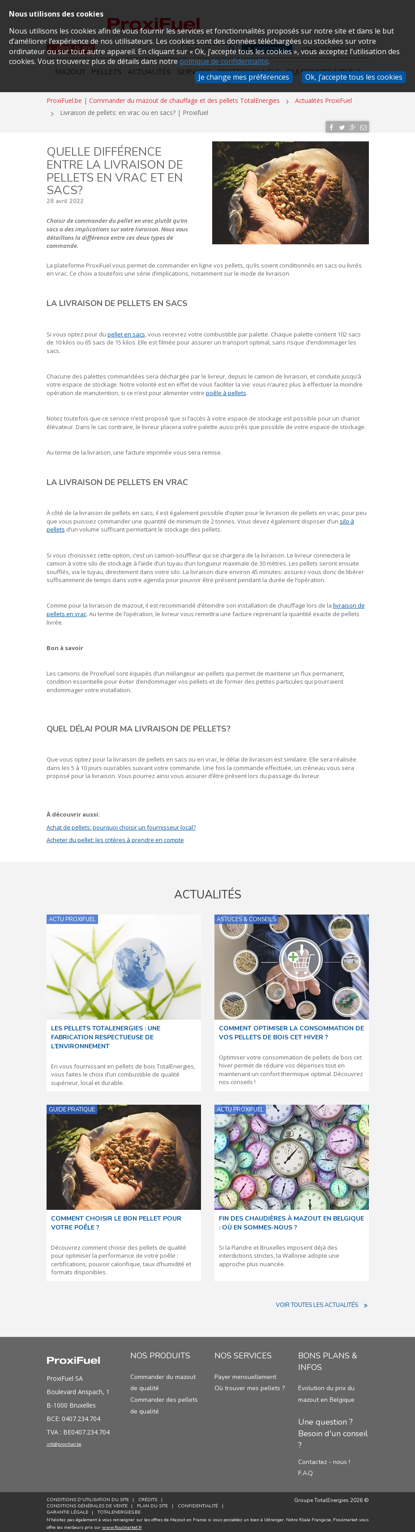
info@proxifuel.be (77, 1442)
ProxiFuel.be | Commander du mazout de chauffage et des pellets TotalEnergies (163, 97)
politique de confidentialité (224, 61)
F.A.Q (305, 1469)
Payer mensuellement (245, 1373)
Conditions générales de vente (87, 1502)
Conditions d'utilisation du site (88, 1496)
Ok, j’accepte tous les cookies (353, 77)
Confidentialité (202, 1502)
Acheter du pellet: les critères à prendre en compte (115, 836)
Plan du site (154, 1502)
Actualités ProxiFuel (323, 97)
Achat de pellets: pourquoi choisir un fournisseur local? (121, 823)
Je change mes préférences (243, 77)
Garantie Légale (67, 1509)
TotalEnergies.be (121, 1509)
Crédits (150, 1496)
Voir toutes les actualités (322, 1302)
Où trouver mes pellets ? (249, 1384)
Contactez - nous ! (324, 1458)
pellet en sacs (126, 330)
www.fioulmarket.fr (122, 1524)
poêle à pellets (226, 389)
